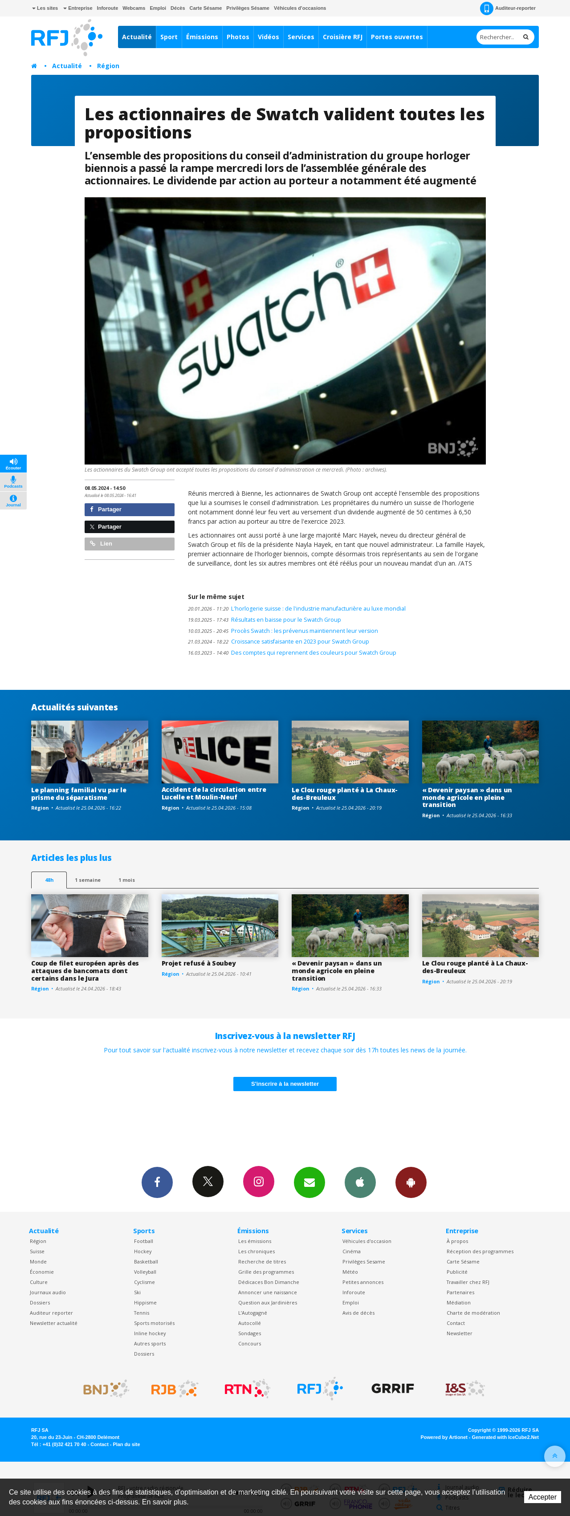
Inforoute (107, 8)
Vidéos (268, 37)
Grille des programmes (266, 1272)
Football (143, 1241)
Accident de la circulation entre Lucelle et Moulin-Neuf (214, 793)
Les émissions (254, 1241)
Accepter (543, 1497)
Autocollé (249, 1323)
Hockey (142, 1251)
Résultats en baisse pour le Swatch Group (264, 620)
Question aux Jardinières (267, 1302)
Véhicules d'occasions (300, 8)
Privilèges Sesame (363, 1261)
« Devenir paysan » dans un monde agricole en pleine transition (467, 797)
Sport (169, 37)
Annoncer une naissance (267, 1292)
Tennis (141, 1313)
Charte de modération (473, 1313)
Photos (238, 37)
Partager (106, 509)
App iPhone (360, 1182)
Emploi (158, 8)
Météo (350, 1272)
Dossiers (40, 1302)
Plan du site (126, 1444)
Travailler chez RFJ (468, 1282)
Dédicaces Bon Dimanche (268, 1282)
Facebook (157, 1182)
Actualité (137, 37)
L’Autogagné (252, 1313)
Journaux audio (48, 1292)
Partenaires (460, 1292)
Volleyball (145, 1272)
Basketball (146, 1261)
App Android (411, 1182)
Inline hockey (150, 1333)
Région (108, 65)
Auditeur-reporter (508, 8)
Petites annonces (362, 1282)
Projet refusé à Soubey (199, 963)
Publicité (457, 1272)
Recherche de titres (262, 1261)
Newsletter (459, 1333)
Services (301, 37)
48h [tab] (49, 879)
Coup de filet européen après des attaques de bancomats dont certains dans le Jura (85, 970)
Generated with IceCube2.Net (505, 1437)
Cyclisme (144, 1282)
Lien (101, 543)
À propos (457, 1241)
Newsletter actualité (53, 1323)
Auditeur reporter (51, 1313)
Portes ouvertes (397, 37)
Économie (42, 1272)
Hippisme (145, 1302)
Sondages (249, 1333)
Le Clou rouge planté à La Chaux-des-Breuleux (345, 794)
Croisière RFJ (342, 37)
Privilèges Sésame (247, 8)
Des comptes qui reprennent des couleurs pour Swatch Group (292, 652)
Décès (178, 8)
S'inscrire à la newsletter (285, 1083)
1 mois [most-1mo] (126, 879)
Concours (249, 1343)
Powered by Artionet (444, 1437)
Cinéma (351, 1251)
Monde (38, 1261)
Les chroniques (256, 1251)
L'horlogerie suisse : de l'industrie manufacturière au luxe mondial (297, 608)
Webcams (133, 8)
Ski (137, 1292)
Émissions (202, 37)
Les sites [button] (45, 8)
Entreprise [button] (77, 8)
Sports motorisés (154, 1323)
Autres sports (150, 1343)
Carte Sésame (206, 8)
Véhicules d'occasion (366, 1241)
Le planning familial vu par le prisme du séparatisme (78, 794)
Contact (456, 1323)
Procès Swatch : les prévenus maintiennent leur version (283, 631)
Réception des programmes (480, 1251)
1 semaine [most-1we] (88, 879)
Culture (39, 1282)
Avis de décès (358, 1313)
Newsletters (309, 1182)
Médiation (459, 1302)
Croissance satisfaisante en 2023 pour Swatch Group (278, 641)
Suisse (37, 1251)
